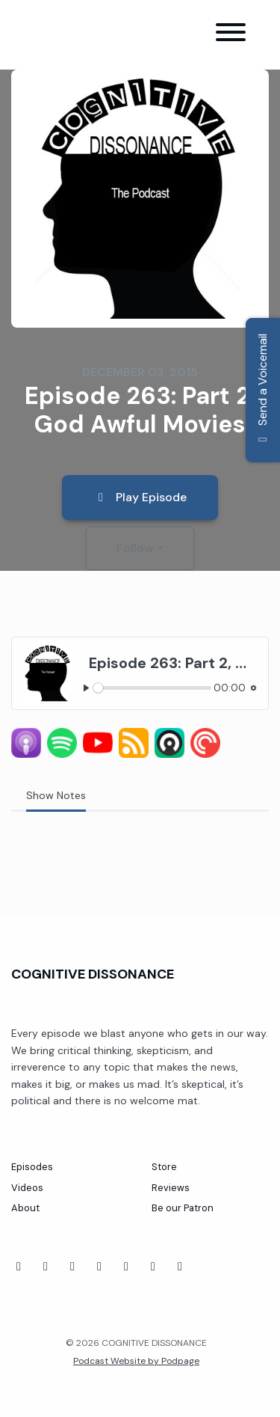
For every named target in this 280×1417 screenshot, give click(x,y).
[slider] (152, 688)
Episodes (32, 1166)
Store (164, 1166)
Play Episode (140, 497)
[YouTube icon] (45, 1266)
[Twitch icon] (99, 1266)
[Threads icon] (126, 1266)
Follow (135, 548)
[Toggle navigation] (231, 35)
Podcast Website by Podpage (136, 1361)
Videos (27, 1187)
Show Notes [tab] (56, 795)
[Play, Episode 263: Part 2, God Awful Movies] (86, 688)
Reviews (171, 1187)
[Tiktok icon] (72, 1266)
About (25, 1208)
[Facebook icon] (18, 1266)
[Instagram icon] (153, 1266)
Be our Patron (183, 1208)
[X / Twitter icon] (179, 1266)
